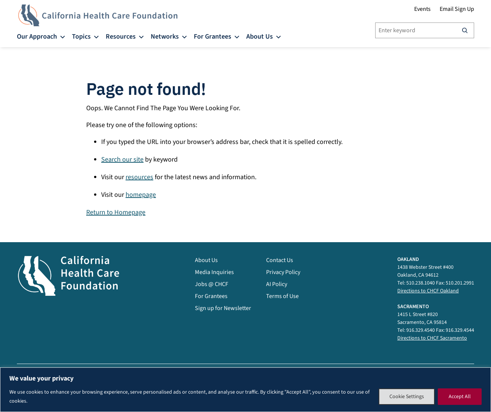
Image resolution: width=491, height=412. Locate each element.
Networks (169, 36)
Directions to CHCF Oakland (428, 291)
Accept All (460, 396)
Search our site (122, 159)
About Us (264, 36)
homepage (141, 194)
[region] (245, 389)
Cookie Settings (406, 396)
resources (139, 177)
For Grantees (217, 36)
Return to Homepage (115, 212)
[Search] (464, 30)
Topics (86, 36)
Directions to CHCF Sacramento (432, 338)
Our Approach (41, 36)
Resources (125, 36)
